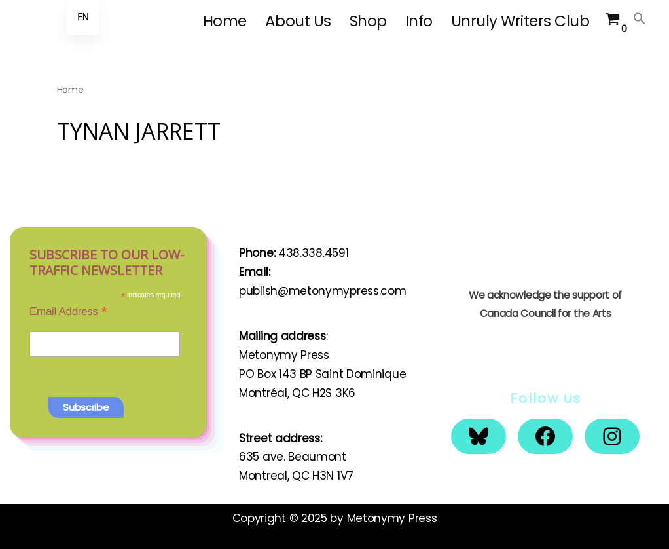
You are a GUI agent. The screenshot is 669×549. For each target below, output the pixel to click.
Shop (368, 20)
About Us (298, 20)
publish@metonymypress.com (323, 291)
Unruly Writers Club (520, 20)
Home (225, 20)
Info (419, 20)
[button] (639, 18)
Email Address (68, 311)
